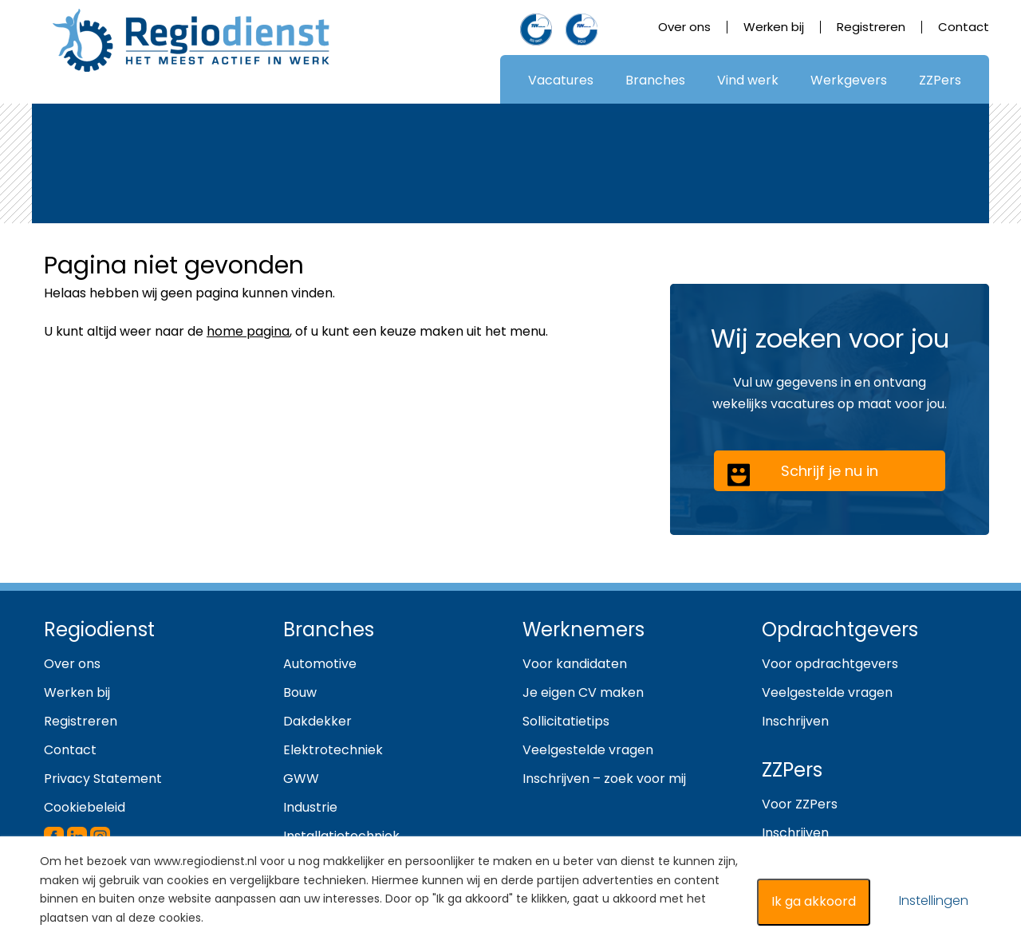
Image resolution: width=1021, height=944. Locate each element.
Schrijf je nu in (802, 474)
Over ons (684, 26)
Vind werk (748, 80)
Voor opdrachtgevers (830, 664)
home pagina (248, 331)
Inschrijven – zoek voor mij (604, 778)
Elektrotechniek (333, 750)
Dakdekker (317, 721)
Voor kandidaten (574, 664)
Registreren (871, 26)
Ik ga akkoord (813, 901)
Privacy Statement (103, 778)
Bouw (300, 692)
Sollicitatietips (565, 721)
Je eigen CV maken (583, 692)
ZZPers (940, 80)
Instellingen (933, 900)
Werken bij (773, 26)
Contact (963, 26)
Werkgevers (848, 80)
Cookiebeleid (84, 807)
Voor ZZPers (800, 804)
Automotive (320, 664)
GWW (301, 778)
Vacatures (560, 80)
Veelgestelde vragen (587, 750)
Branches (655, 80)
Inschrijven (795, 721)
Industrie (310, 807)
